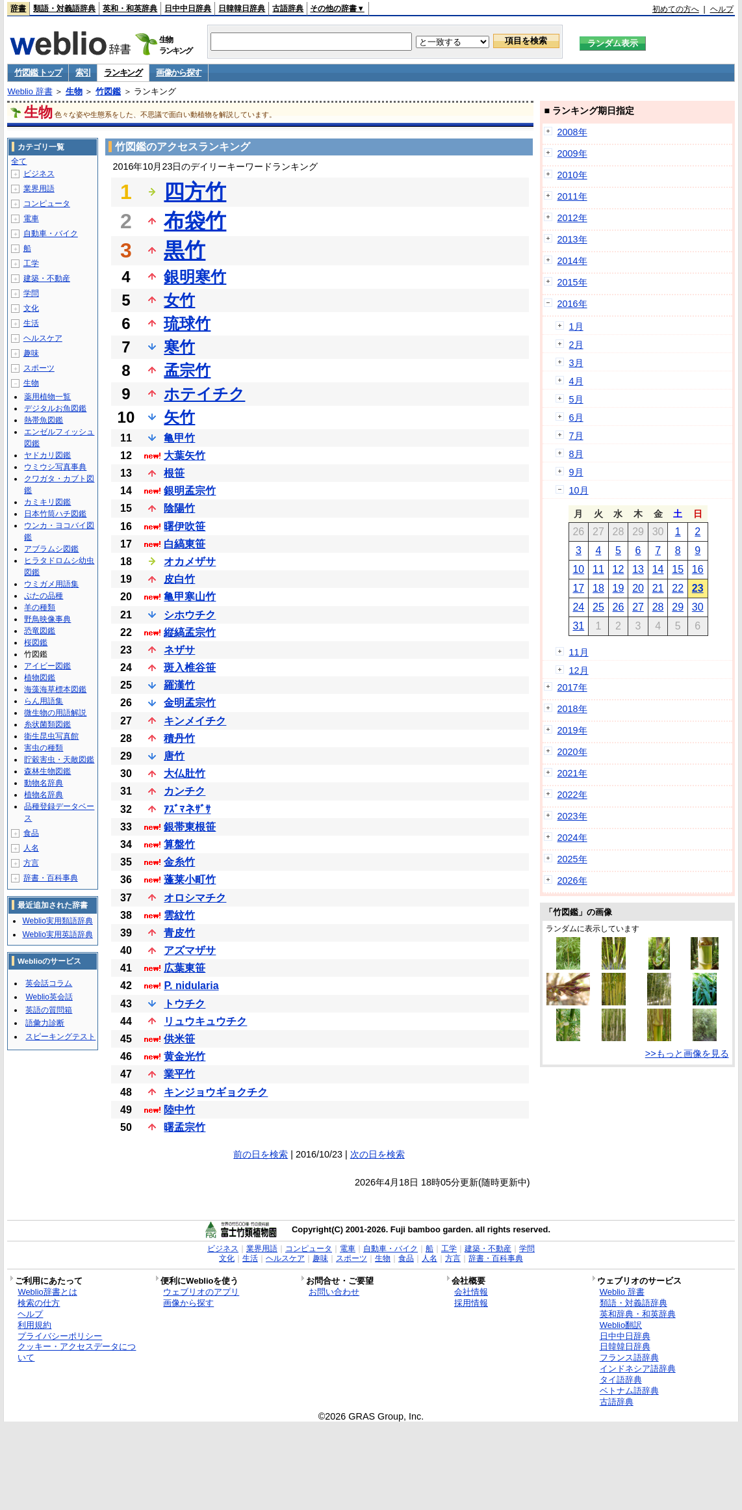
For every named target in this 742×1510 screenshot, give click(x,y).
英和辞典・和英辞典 (638, 1314)
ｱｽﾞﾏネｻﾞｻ (187, 809)
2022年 (572, 794)
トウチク (184, 1003)
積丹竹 (179, 738)
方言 (31, 863)
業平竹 (179, 1074)
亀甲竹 (179, 438)
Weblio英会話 (48, 996)
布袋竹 (195, 221)
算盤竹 (179, 844)
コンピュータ (46, 203)
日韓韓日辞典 (241, 8)
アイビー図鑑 (47, 665)
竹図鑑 (108, 91)
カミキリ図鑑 (47, 502)
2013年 (572, 239)
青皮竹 (179, 932)
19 (618, 588)
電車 (31, 218)
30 (698, 607)
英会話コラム (48, 983)
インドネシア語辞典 (638, 1368)
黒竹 (184, 250)
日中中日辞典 (187, 8)
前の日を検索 (260, 1154)
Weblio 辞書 (29, 91)
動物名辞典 (43, 783)
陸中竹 (179, 1109)
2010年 (572, 175)
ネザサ (179, 650)
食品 (31, 833)
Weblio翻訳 (621, 1325)
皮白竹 (179, 579)
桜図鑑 (35, 642)
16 (698, 569)
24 (578, 607)
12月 (579, 670)
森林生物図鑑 (47, 771)
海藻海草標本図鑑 (55, 689)
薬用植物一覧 (47, 396)
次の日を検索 (377, 1154)
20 (638, 588)
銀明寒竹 (195, 276)
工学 (31, 263)
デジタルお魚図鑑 (55, 408)
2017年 (572, 687)
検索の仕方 (39, 1303)
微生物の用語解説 (55, 712)
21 (658, 588)
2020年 (572, 752)
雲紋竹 (179, 915)
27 (638, 607)
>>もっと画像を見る (687, 1053)
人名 (31, 848)
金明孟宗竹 (190, 702)
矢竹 (179, 417)
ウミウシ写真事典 (55, 466)
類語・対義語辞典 (64, 8)
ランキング (123, 72)
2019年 (572, 730)
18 (598, 588)
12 (618, 569)
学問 (31, 293)
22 (678, 588)
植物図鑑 (39, 677)
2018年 (572, 709)
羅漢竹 (179, 685)
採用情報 (471, 1303)
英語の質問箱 (48, 1009)
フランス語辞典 (629, 1357)
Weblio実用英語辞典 (57, 934)
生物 (74, 91)
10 (578, 569)
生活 (31, 323)
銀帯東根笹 (190, 826)
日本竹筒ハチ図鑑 (55, 513)
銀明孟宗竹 (190, 490)
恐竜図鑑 (39, 630)
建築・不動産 (46, 278)
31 (578, 625)
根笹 (174, 473)
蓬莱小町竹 (190, 879)
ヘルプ (722, 9)
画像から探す (178, 72)
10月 (579, 490)
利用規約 (34, 1325)
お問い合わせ (334, 1292)
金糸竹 (179, 862)
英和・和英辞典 (130, 8)
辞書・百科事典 (50, 877)
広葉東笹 (184, 968)
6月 (576, 417)
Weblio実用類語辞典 (57, 920)
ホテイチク (204, 394)
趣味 (31, 353)
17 (578, 588)
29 (678, 607)
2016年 (572, 303)
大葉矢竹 (184, 455)
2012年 (572, 218)
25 (598, 607)
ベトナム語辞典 (629, 1391)
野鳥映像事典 (47, 619)
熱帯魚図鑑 (43, 420)
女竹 (179, 300)
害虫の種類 (43, 747)
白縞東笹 (184, 544)
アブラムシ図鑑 (51, 548)
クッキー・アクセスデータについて (77, 1352)
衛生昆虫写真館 (51, 736)
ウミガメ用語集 (51, 584)
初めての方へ (675, 9)
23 (698, 588)
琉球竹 (187, 323)
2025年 (572, 859)
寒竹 (179, 347)
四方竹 (195, 192)
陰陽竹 (179, 508)
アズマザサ (190, 950)
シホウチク (190, 614)
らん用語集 (43, 701)
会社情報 (471, 1292)
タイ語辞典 (621, 1379)
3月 (576, 363)
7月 (576, 435)
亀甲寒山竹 (190, 596)
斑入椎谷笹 (190, 667)
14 (658, 569)
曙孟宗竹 (184, 1127)
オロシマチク (195, 897)
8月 (576, 454)
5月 (576, 399)
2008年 (572, 132)
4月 (576, 381)
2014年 (572, 261)
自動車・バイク (50, 233)
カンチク (184, 791)
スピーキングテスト (60, 1036)
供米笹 (179, 1038)
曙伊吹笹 (184, 526)
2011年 (572, 196)
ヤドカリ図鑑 (47, 455)
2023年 (572, 816)
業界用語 (39, 188)
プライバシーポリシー (60, 1336)
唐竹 (174, 756)
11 (598, 569)
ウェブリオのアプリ (201, 1292)
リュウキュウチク (205, 1021)
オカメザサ (190, 561)
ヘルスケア (42, 338)
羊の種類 (39, 607)
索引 (82, 72)
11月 (579, 652)
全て (19, 161)
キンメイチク (195, 720)
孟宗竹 (187, 370)
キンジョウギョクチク (216, 1092)
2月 (576, 344)
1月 (576, 326)
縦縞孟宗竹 (190, 632)
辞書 (18, 8)
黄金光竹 (184, 1056)
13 (638, 569)
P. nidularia (191, 985)
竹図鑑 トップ (38, 72)
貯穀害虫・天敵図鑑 (59, 759)
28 (658, 607)
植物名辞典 (43, 794)
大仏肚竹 (184, 773)
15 (678, 569)
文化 (31, 308)
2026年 (572, 880)
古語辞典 (287, 8)
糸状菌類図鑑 (47, 724)
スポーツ (39, 368)
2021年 (572, 773)
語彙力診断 (44, 1022)
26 (618, 607)
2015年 (572, 282)
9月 (576, 472)
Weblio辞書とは (47, 1292)
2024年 (572, 837)
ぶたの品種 (43, 595)
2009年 (572, 153)
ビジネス (39, 173)
